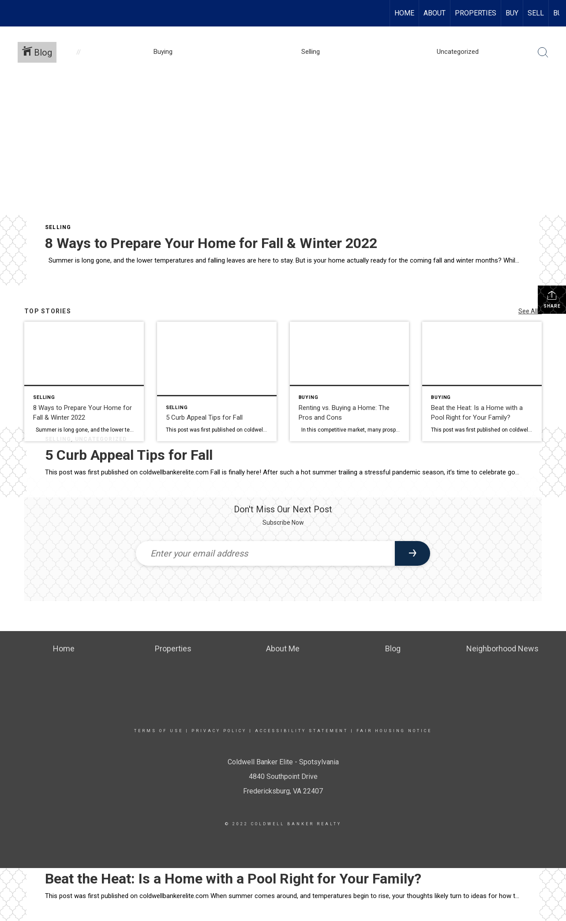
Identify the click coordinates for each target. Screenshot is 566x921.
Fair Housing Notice (394, 731)
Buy (512, 13)
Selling (58, 227)
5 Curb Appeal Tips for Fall (129, 455)
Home (404, 13)
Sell (536, 13)
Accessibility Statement (301, 731)
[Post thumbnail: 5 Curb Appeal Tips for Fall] (217, 381)
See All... (530, 311)
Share (552, 299)
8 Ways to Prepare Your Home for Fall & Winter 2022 (211, 243)
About (435, 13)
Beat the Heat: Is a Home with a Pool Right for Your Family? (233, 878)
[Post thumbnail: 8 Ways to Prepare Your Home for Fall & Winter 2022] (84, 381)
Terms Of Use (158, 731)
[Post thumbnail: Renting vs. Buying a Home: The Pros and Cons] (349, 381)
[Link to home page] (11, 13)
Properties (475, 13)
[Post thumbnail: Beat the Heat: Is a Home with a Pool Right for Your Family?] (482, 381)
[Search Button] (543, 52)
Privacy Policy (219, 731)
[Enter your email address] (265, 553)
